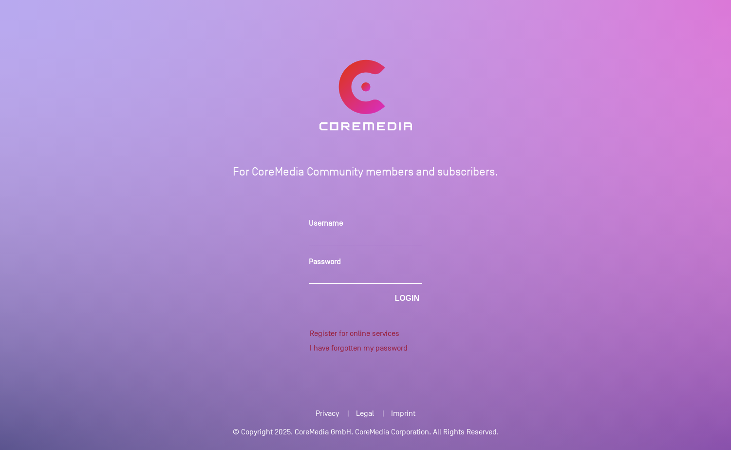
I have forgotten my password (359, 348)
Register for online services (354, 333)
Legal (365, 413)
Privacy (327, 413)
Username (326, 223)
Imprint (403, 413)
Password (325, 261)
